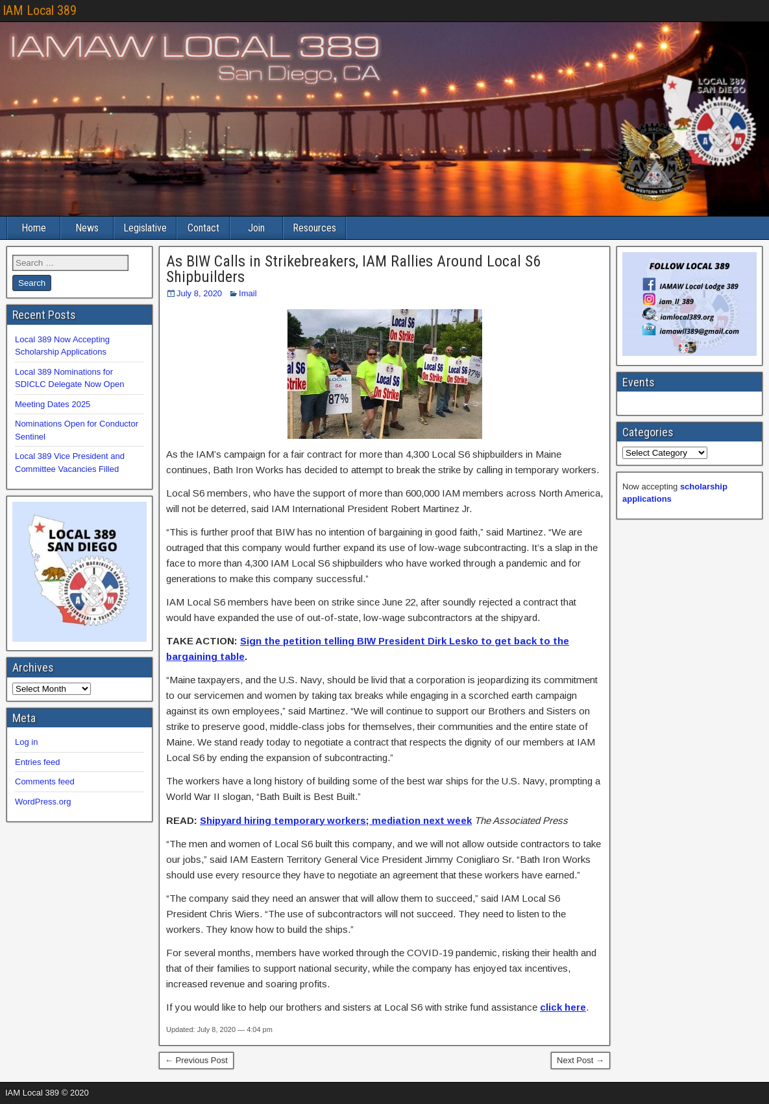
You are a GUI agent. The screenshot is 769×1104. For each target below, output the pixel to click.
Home (33, 228)
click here (563, 1007)
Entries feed (37, 762)
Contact (203, 228)
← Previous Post (196, 1060)
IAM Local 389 (40, 10)
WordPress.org (43, 801)
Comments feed (45, 781)
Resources (314, 228)
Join (256, 228)
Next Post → (580, 1060)
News (87, 228)
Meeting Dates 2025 (52, 404)
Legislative (145, 228)
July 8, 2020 (199, 293)
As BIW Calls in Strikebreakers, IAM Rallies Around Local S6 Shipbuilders (353, 269)
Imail (247, 293)
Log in (26, 742)
